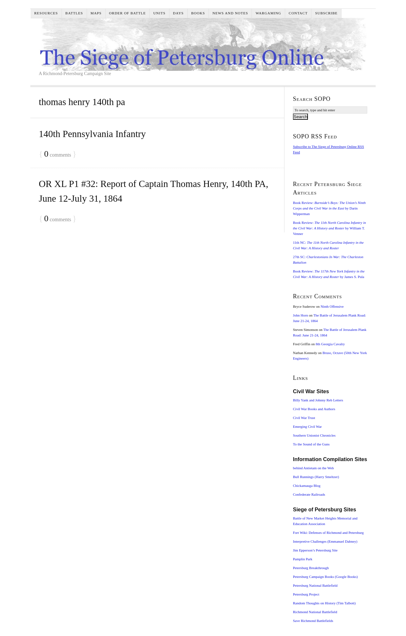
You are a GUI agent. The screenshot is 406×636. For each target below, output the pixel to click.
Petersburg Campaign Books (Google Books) (325, 577)
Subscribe (326, 13)
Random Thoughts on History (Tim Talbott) (324, 603)
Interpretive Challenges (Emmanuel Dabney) (325, 541)
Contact (298, 13)
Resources (46, 13)
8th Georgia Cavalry (330, 344)
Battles (74, 13)
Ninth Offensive (332, 306)
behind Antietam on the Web (313, 468)
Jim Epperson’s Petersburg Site (315, 550)
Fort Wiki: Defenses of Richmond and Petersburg (328, 533)
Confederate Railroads (309, 494)
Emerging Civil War (307, 426)
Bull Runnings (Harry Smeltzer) (316, 477)
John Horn (300, 315)
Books (198, 13)
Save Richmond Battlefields (313, 621)
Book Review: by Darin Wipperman (329, 208)
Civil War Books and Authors (314, 409)
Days (178, 13)
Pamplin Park (302, 559)
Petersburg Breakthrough (311, 568)
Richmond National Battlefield (315, 612)
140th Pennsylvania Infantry (92, 134)
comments (57, 154)
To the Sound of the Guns (311, 444)
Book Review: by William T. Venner (329, 228)
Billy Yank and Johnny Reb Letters (318, 400)
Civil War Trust (304, 418)
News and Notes (230, 13)
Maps (96, 13)
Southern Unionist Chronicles (314, 435)
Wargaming (268, 13)
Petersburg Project (306, 594)
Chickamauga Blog (307, 486)
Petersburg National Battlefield (315, 585)
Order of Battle (127, 13)
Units (159, 13)
